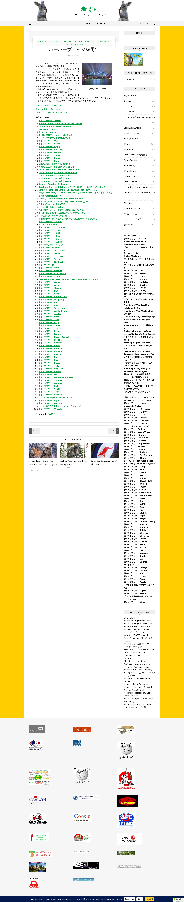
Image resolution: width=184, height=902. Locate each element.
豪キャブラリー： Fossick (50, 395)
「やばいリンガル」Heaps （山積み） (55, 126)
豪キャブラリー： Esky (49, 323)
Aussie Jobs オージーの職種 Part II (55, 181)
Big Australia (130, 96)
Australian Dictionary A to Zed (138, 687)
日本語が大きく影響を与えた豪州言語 (55, 164)
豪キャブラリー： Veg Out (51, 369)
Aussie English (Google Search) (138, 629)
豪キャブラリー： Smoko (50, 155)
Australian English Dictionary (137, 621)
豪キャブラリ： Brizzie (50, 259)
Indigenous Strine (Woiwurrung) (139, 117)
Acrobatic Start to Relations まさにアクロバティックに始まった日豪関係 (72, 187)
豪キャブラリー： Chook (50, 288)
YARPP (51, 414)
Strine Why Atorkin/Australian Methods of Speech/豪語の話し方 (79, 41)
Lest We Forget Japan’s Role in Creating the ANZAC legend (69, 279)
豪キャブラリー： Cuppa (50, 242)
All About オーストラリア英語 (137, 626)
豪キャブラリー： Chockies (51, 351)
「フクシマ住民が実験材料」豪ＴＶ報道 (55, 397)
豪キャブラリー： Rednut (50, 271)
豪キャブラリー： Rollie (50, 233)
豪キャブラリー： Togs (49, 392)
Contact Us (101, 24)
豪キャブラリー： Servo (49, 144)
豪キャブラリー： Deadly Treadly (54, 337)
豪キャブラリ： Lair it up (51, 256)
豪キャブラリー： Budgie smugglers (56, 377)
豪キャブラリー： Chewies (51, 348)
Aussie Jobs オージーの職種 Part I (55, 178)
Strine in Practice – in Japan (53, 184)
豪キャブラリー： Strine (49, 276)
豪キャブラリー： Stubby (50, 328)
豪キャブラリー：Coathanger (49, 109)
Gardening (129, 112)
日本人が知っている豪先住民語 (52, 204)
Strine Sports (130, 171)
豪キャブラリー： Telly (49, 366)
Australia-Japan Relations (136, 684)
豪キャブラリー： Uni (48, 374)
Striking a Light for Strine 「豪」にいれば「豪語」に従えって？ (68, 190)
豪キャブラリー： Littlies (50, 357)
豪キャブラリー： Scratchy (51, 149)
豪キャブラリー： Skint (49, 360)
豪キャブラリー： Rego (49, 331)
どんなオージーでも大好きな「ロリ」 (55, 216)
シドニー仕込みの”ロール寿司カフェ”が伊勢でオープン (62, 213)
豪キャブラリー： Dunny (50, 161)
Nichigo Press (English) (134, 690)
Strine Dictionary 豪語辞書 (136, 155)
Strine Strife (129, 176)
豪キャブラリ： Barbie (49, 253)
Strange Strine (131, 139)
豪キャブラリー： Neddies (51, 152)
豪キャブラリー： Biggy (49, 302)
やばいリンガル (130, 214)
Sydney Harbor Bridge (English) (51, 106)
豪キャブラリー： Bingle (50, 334)
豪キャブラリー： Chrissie (51, 239)
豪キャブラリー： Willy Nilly (51, 299)
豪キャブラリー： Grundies (52, 227)
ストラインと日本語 (132, 219)
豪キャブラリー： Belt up (50, 403)
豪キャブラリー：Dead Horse (52, 308)
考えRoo (92, 9)
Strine (127, 144)
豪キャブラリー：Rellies (49, 305)
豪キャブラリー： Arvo (49, 285)
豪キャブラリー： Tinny (49, 325)
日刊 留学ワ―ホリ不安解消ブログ (139, 649)
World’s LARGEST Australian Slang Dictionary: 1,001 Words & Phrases (138, 638)
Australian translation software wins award (60, 124)
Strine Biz (43, 41)
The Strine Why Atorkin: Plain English (58, 173)
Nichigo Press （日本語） (135, 647)
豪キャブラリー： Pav (48, 291)
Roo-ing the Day (131, 133)
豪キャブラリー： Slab (49, 386)
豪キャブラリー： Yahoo (49, 389)
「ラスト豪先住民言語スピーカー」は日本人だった (60, 406)
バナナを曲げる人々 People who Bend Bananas (61, 198)
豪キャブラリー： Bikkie (50, 236)
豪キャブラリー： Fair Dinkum (52, 274)
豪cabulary (129, 225)
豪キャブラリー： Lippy (49, 147)
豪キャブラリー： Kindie (50, 372)
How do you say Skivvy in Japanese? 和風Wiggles (63, 201)
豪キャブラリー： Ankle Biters (53, 311)
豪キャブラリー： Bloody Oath (53, 297)
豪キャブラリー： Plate (49, 317)
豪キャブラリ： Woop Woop (52, 250)
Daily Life (128, 106)
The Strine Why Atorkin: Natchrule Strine (60, 170)
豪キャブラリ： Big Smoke (52, 262)
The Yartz (128, 203)
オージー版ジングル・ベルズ (51, 245)
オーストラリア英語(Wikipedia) (137, 644)
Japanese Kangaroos (133, 128)
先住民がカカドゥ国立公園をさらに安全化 (56, 167)
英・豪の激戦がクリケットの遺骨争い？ (55, 135)
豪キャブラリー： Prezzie (50, 340)
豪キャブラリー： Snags (49, 294)
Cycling (127, 101)
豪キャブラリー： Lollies (50, 354)
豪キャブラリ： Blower (49, 265)
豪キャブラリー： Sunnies (50, 343)
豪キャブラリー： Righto (50, 400)
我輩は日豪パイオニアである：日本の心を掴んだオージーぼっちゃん (68, 219)
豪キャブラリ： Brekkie (49, 247)
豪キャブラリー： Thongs (50, 380)
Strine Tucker (130, 182)
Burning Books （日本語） (136, 707)
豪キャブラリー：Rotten (50, 121)
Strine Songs (130, 166)
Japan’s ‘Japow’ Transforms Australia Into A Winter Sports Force (43, 464)
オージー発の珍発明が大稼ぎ (51, 207)
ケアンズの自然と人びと (134, 632)
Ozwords (128, 658)
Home (87, 24)
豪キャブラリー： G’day (49, 282)
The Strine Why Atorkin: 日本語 (54, 175)
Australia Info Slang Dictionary (138, 670)
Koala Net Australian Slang (136, 667)
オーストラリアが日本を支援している (55, 138)
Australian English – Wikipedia (138, 624)
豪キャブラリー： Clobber (50, 383)
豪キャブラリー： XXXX (49, 320)
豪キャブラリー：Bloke (49, 268)
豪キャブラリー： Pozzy (49, 363)
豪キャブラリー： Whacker (51, 409)
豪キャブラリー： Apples (50, 314)
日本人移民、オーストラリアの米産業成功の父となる (61, 210)
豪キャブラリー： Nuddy (50, 222)
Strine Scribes (130, 160)
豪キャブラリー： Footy (49, 158)
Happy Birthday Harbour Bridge (51, 112)
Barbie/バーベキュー (48, 129)
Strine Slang (130, 618)
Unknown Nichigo (74, 44)
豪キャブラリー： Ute (48, 141)
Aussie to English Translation (137, 704)
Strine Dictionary (47, 132)
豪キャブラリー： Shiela (49, 346)
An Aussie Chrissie (48, 224)
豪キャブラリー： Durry (50, 230)
